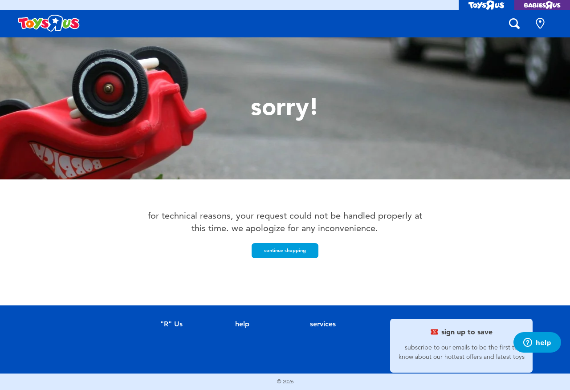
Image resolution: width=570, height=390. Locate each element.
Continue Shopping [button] (285, 250)
